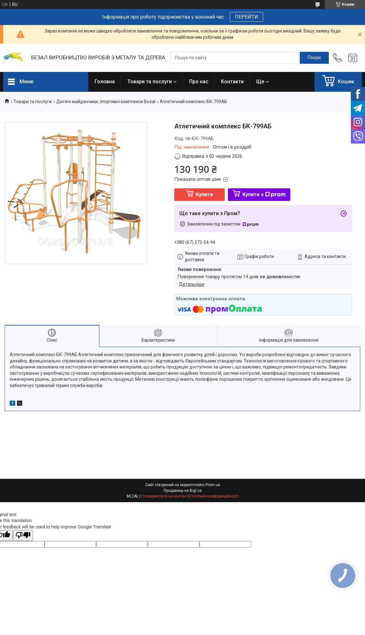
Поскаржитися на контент (164, 496)
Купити (204, 194)
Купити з (264, 194)
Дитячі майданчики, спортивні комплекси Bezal (105, 101)
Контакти (232, 82)
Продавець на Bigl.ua (183, 490)
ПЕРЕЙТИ (246, 17)
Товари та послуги (149, 82)
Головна (105, 82)
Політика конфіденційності (214, 496)
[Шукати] (314, 58)
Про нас (198, 82)
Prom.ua (213, 485)
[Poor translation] (23, 535)
